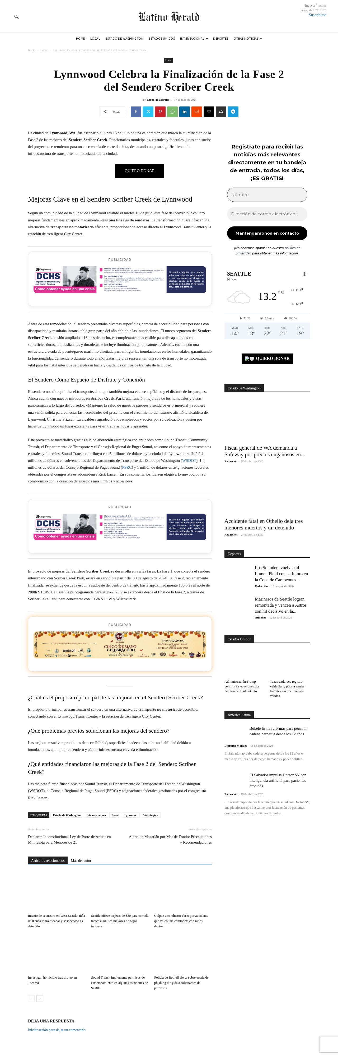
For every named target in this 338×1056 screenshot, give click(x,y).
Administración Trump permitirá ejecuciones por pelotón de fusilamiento (241, 686)
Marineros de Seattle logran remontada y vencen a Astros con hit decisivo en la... (281, 605)
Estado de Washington (67, 815)
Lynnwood (131, 815)
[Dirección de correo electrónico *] (267, 214)
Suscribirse (317, 15)
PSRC (127, 467)
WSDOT (189, 460)
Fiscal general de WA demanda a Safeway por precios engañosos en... (264, 451)
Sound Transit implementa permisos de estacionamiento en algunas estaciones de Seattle (119, 982)
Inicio (31, 50)
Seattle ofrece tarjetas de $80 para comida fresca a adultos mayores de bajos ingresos (119, 921)
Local (44, 50)
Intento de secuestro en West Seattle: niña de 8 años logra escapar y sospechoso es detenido (56, 921)
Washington (150, 815)
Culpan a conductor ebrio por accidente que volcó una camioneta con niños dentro (181, 921)
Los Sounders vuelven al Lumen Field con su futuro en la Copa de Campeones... (281, 573)
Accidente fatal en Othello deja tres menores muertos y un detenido (263, 524)
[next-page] (39, 998)
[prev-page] (31, 998)
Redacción (230, 461)
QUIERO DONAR (267, 359)
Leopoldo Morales (158, 99)
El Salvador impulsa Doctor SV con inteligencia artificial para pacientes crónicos (278, 780)
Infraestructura (96, 815)
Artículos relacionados (47, 861)
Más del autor (81, 861)
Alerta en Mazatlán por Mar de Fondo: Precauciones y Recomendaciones (170, 839)
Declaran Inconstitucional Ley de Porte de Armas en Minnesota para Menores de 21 (69, 839)
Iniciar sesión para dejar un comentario (57, 1030)
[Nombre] (267, 195)
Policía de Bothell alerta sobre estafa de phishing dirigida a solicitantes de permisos (181, 982)
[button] (16, 16)
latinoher (260, 617)
